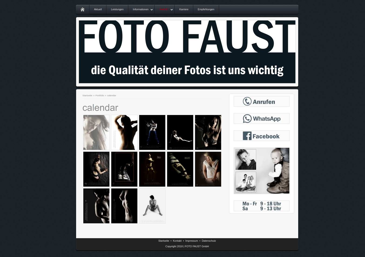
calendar (111, 95)
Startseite (87, 95)
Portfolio (164, 9)
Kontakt (177, 240)
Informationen (141, 9)
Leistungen (117, 9)
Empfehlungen (206, 9)
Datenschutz (209, 240)
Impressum (191, 240)
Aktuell (98, 9)
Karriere (183, 9)
